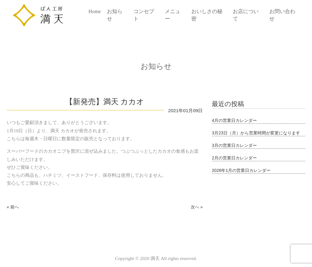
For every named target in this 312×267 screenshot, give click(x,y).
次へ (195, 207)
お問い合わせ (282, 15)
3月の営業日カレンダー (234, 145)
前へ (14, 207)
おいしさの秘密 (206, 15)
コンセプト (143, 15)
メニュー (172, 15)
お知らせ (114, 15)
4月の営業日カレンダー (234, 120)
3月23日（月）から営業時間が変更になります (256, 132)
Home (94, 11)
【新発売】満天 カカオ (104, 102)
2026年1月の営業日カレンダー (241, 170)
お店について (246, 15)
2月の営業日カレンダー (234, 157)
